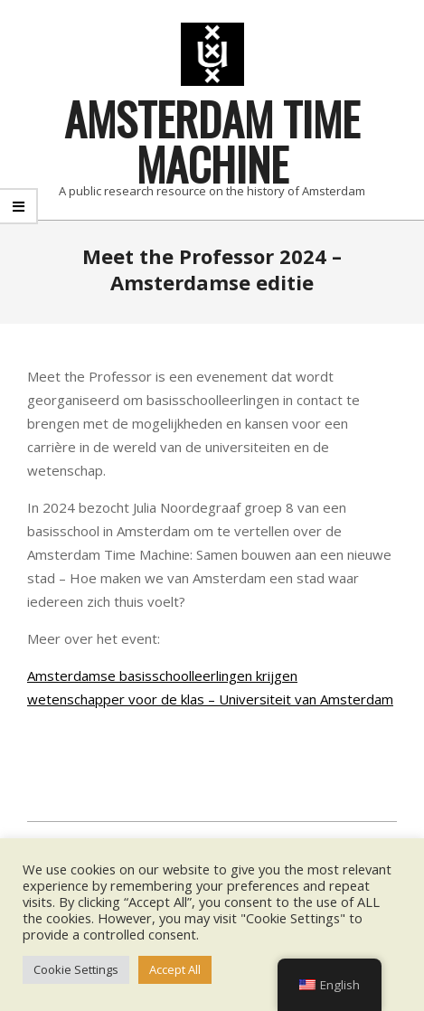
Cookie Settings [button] (75, 969)
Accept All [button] (175, 969)
